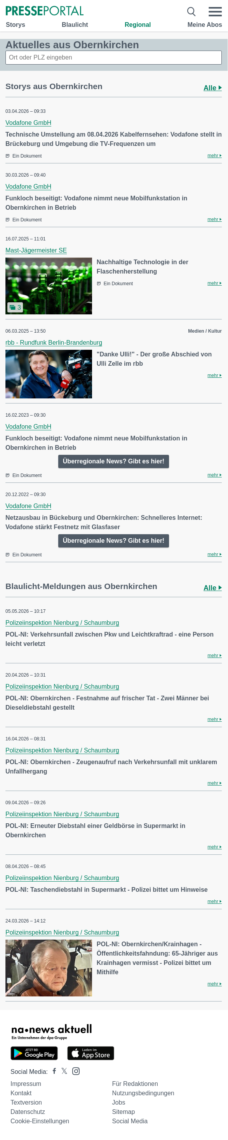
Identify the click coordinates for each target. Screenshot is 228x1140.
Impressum (25, 1083)
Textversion (26, 1102)
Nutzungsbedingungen (143, 1093)
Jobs (118, 1102)
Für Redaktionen (135, 1083)
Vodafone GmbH (28, 122)
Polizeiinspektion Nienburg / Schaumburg (62, 622)
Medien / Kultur (205, 331)
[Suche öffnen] (192, 11)
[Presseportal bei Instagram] (74, 1070)
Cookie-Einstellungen (39, 1121)
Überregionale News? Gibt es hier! (113, 461)
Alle (213, 88)
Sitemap (123, 1111)
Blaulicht (75, 24)
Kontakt (20, 1093)
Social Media (130, 1121)
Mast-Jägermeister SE (36, 250)
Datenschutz (27, 1111)
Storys (15, 24)
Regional (138, 24)
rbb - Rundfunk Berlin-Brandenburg (53, 342)
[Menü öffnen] (215, 11)
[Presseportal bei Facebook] (52, 1071)
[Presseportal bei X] (62, 1071)
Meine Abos (205, 24)
